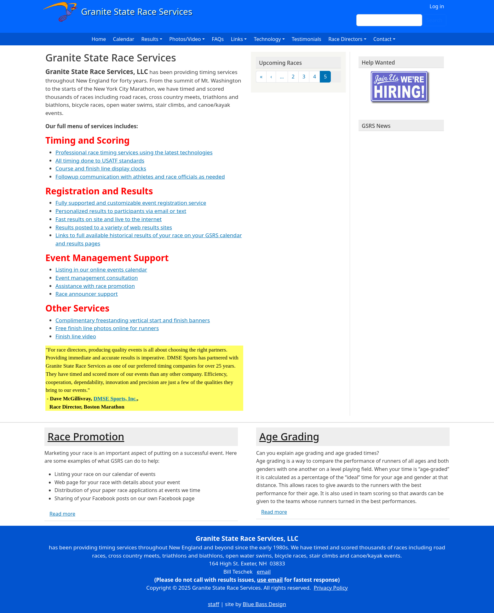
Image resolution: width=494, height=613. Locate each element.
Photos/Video (185, 39)
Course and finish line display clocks (100, 168)
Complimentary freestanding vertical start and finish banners (132, 320)
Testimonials (306, 39)
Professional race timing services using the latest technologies (134, 152)
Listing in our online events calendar (101, 269)
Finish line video (75, 336)
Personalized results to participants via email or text (120, 211)
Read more (62, 513)
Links (237, 39)
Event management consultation (96, 277)
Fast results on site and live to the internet (108, 219)
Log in (437, 6)
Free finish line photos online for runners (107, 328)
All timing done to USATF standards (99, 160)
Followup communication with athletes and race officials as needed (140, 176)
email (264, 571)
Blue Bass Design (264, 604)
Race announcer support (86, 293)
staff (213, 604)
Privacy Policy (331, 587)
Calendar (124, 39)
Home (99, 39)
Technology (267, 39)
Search (434, 20)
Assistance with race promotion (95, 285)
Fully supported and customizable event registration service (130, 202)
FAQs (218, 39)
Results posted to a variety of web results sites (113, 227)
